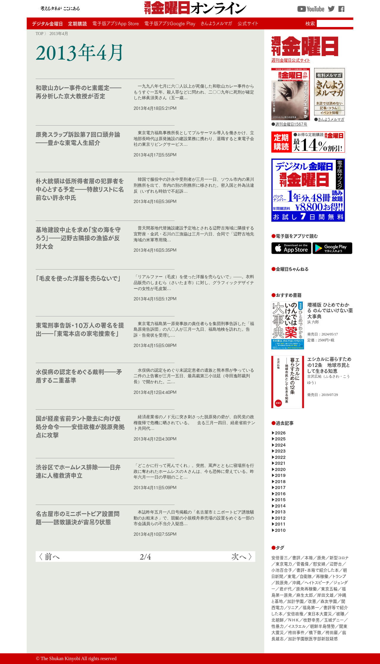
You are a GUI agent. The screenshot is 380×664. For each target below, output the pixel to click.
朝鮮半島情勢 (322, 625)
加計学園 (295, 601)
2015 (280, 499)
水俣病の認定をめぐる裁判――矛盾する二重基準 (79, 375)
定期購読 (77, 23)
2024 (280, 444)
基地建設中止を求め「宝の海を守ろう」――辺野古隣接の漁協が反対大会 (78, 238)
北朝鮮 (277, 619)
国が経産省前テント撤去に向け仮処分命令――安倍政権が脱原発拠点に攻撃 (80, 426)
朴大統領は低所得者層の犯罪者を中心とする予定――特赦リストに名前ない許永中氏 (80, 189)
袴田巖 (331, 632)
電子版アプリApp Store (115, 23)
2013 (280, 511)
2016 (280, 493)
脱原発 (282, 582)
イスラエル (297, 625)
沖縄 (296, 582)
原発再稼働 (306, 588)
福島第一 (311, 607)
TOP (39, 33)
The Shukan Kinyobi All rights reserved (79, 658)
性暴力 (277, 625)
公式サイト (248, 23)
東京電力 (284, 563)
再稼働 (322, 576)
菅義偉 (302, 563)
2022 (280, 457)
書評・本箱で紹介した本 (317, 569)
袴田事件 (296, 632)
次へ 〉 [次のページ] (241, 556)
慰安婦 (319, 563)
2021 (280, 462)
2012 (280, 517)
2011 (280, 523)
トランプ (339, 576)
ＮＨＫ (293, 619)
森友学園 (328, 601)
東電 (291, 576)
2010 (280, 530)
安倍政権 (295, 613)
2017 (280, 487)
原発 (321, 557)
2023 (280, 450)
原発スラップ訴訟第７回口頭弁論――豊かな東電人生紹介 (78, 138)
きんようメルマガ (216, 23)
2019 (280, 475)
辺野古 (336, 563)
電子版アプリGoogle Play (169, 23)
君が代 (285, 588)
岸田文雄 (325, 594)
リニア (293, 607)
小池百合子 (281, 569)
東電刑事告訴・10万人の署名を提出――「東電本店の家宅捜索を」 (80, 329)
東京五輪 (329, 588)
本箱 (309, 557)
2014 (280, 505)
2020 (280, 469)
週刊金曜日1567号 (291, 124)
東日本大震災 (320, 613)
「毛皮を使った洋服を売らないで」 (78, 278)
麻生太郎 (304, 594)
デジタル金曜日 (47, 23)
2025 (280, 438)
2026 (280, 432)
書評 (296, 557)
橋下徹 (315, 632)
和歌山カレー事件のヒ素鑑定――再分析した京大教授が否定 (78, 91)
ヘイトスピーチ (317, 582)
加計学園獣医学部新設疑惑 (313, 638)
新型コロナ (339, 557)
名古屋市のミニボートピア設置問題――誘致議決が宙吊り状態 (78, 517)
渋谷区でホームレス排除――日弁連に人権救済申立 (78, 471)
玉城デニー (334, 619)
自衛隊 (306, 576)
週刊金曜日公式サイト (304, 57)
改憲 (312, 601)
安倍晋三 (279, 557)
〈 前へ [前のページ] (49, 556)
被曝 (340, 613)
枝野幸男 (311, 619)
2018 (280, 481)
